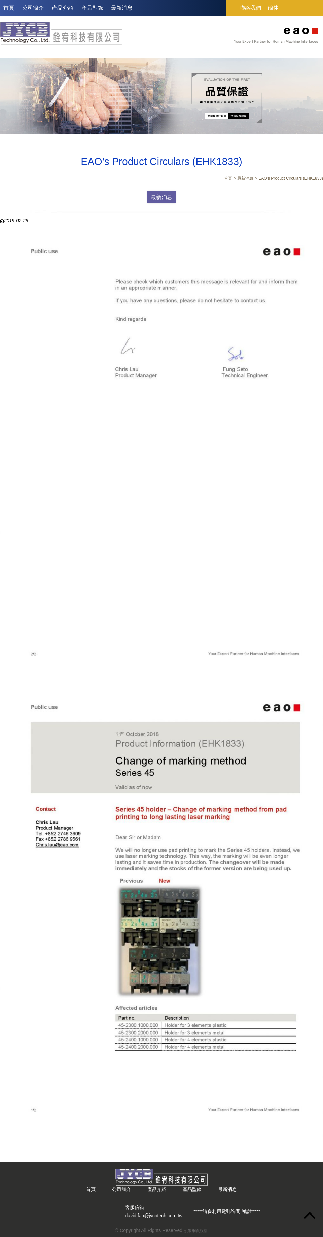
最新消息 (122, 8)
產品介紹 (62, 8)
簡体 (273, 8)
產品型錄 (92, 8)
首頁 (8, 8)
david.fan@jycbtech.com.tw (154, 1215)
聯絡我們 (250, 8)
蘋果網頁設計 (196, 1230)
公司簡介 (33, 8)
